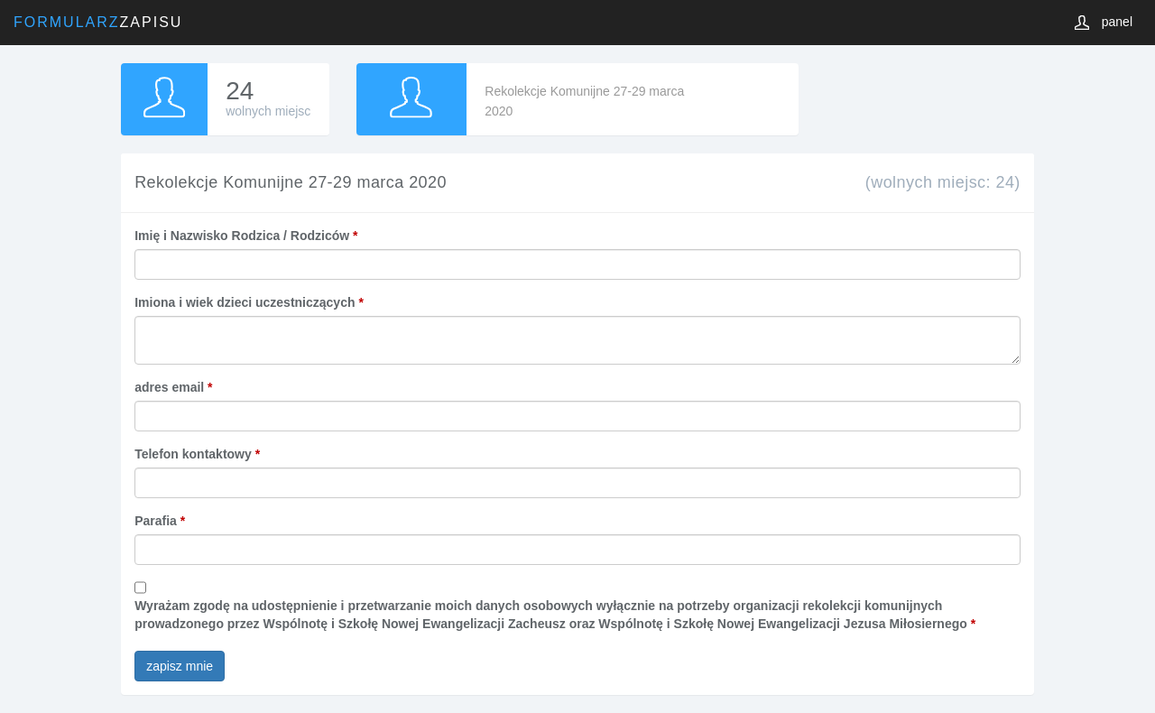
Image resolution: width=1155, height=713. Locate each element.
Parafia (159, 521)
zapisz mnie (179, 666)
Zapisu (98, 22)
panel (1117, 21)
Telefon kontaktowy (197, 454)
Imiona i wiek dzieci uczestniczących (249, 302)
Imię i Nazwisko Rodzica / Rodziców (245, 235)
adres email (173, 387)
